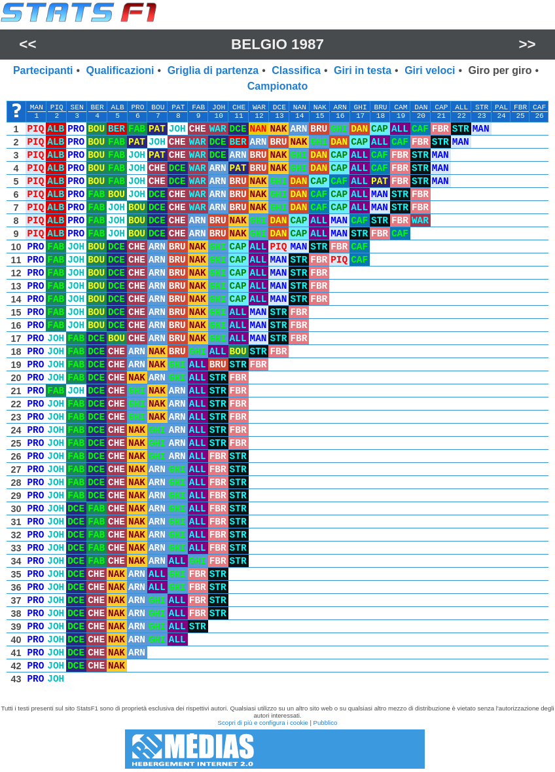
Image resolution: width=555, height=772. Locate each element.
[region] (277, 396)
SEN (77, 107)
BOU (157, 107)
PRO (137, 107)
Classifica (296, 70)
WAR (259, 107)
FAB (198, 107)
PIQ (56, 107)
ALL (461, 107)
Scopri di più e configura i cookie (263, 722)
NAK (320, 107)
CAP (441, 107)
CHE (238, 107)
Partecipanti (43, 70)
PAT (178, 107)
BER (97, 107)
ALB (117, 107)
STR (481, 107)
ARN (340, 107)
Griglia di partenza (213, 70)
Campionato (277, 86)
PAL (501, 107)
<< (27, 44)
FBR (520, 107)
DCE (279, 107)
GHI (360, 107)
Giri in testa (362, 70)
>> (527, 44)
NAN (299, 107)
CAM (400, 107)
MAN (36, 107)
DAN (420, 107)
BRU (380, 107)
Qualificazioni (120, 70)
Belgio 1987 (277, 44)
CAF (539, 107)
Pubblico (325, 722)
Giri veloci (429, 70)
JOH (218, 107)
